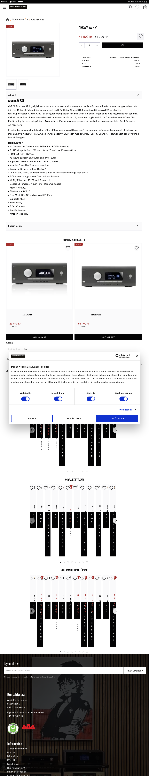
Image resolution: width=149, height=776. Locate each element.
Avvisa (32, 418)
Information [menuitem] (14, 689)
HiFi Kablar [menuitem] (13, 753)
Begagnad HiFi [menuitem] (14, 761)
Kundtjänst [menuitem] (13, 709)
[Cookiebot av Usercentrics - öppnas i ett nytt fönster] (117, 356)
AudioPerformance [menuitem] (17, 694)
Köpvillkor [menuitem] (12, 705)
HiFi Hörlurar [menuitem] (14, 750)
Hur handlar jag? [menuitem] (16, 713)
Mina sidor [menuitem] (12, 701)
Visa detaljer (125, 409)
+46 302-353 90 (15, 661)
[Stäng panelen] (137, 356)
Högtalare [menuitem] (12, 742)
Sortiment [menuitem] (13, 729)
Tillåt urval (74, 418)
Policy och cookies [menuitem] (16, 717)
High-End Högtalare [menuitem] (17, 746)
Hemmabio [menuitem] (12, 757)
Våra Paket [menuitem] (13, 738)
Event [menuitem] (10, 769)
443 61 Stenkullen (16, 652)
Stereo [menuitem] (10, 765)
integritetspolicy (48, 622)
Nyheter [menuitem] (11, 734)
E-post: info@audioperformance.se (25, 657)
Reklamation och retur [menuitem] (19, 721)
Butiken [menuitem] (11, 697)
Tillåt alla (117, 418)
